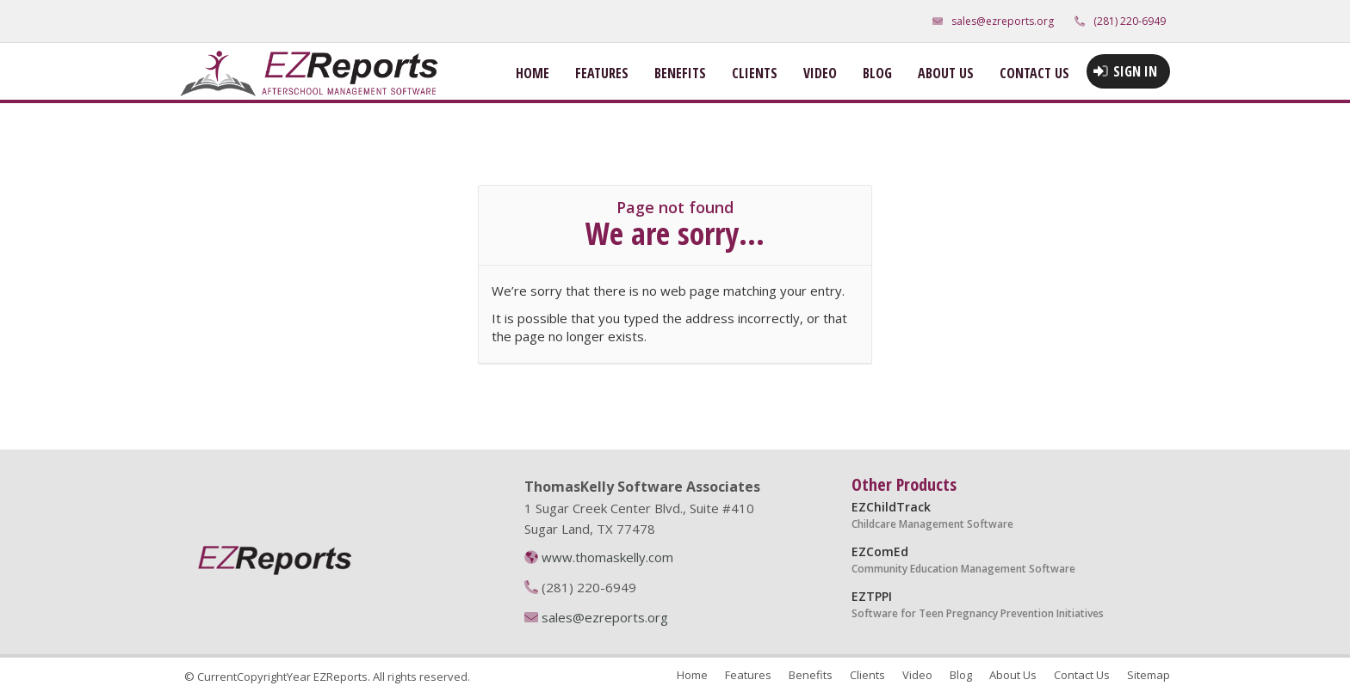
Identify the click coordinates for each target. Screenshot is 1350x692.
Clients (754, 73)
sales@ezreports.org (1002, 21)
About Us (946, 73)
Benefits (680, 73)
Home (532, 73)
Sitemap (1148, 675)
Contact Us (1034, 73)
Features (602, 73)
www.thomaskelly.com (607, 557)
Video (820, 73)
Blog (877, 73)
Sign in (1135, 71)
